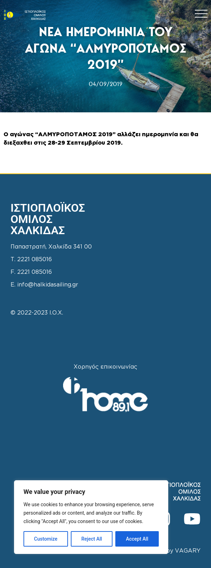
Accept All (137, 539)
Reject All (91, 539)
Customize (45, 539)
